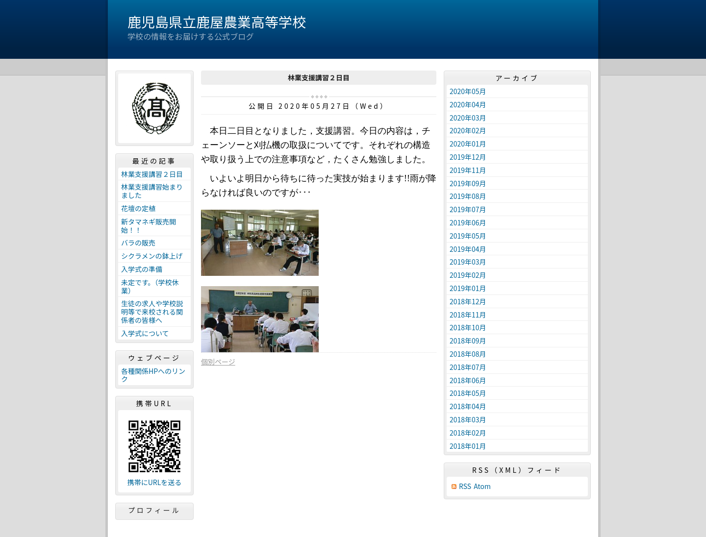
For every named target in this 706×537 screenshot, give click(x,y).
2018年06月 (468, 380)
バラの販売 (138, 242)
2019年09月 (468, 183)
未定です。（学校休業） (150, 286)
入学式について (145, 333)
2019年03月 (468, 262)
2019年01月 (468, 288)
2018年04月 (468, 406)
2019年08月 (468, 196)
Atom (482, 486)
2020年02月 (468, 130)
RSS (465, 486)
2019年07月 (468, 209)
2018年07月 (468, 367)
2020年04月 (468, 104)
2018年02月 (468, 433)
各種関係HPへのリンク (153, 375)
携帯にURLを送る (154, 482)
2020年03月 (468, 117)
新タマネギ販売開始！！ (148, 226)
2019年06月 (468, 222)
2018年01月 (468, 446)
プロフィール (154, 510)
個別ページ (218, 361)
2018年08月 (468, 354)
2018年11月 (468, 314)
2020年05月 (468, 91)
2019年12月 (468, 157)
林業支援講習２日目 (152, 174)
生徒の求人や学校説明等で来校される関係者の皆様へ (152, 311)
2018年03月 (468, 419)
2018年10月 (468, 327)
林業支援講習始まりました (152, 191)
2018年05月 (468, 393)
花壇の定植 (138, 208)
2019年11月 (468, 170)
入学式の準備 (141, 269)
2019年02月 (468, 275)
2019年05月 (468, 236)
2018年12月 (468, 301)
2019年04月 (468, 249)
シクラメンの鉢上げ (152, 256)
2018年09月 (468, 340)
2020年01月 (468, 143)
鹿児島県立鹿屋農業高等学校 (216, 21)
